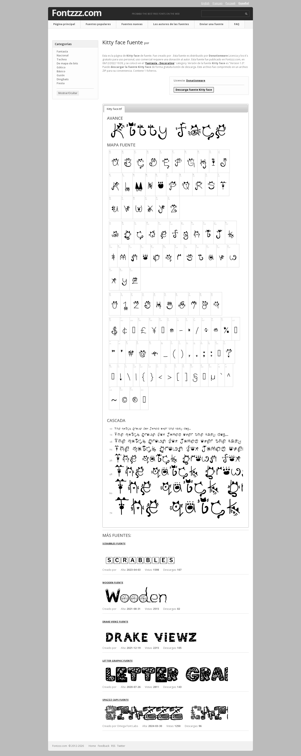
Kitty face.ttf (114, 109)
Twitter (121, 746)
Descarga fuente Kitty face (194, 89)
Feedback (103, 746)
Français (217, 3)
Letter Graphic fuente (117, 660)
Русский (230, 3)
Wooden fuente (112, 582)
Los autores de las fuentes (171, 24)
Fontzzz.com (77, 12)
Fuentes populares (98, 24)
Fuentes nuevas (132, 24)
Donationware (195, 80)
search (246, 14)
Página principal (64, 24)
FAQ (236, 24)
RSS (113, 746)
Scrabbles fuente (113, 543)
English (205, 3)
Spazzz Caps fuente (115, 699)
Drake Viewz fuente (115, 621)
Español (244, 3)
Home (92, 746)
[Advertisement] (75, 169)
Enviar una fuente (211, 24)
